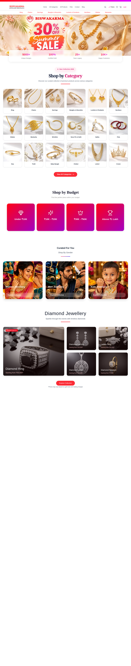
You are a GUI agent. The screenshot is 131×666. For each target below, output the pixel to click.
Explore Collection (65, 383)
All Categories (53, 7)
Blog (83, 7)
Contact (77, 7)
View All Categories (65, 174)
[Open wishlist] (117, 7)
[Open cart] (121, 7)
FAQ (71, 7)
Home (45, 7)
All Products (63, 7)
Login (124, 7)
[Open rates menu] (112, 7)
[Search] (105, 7)
